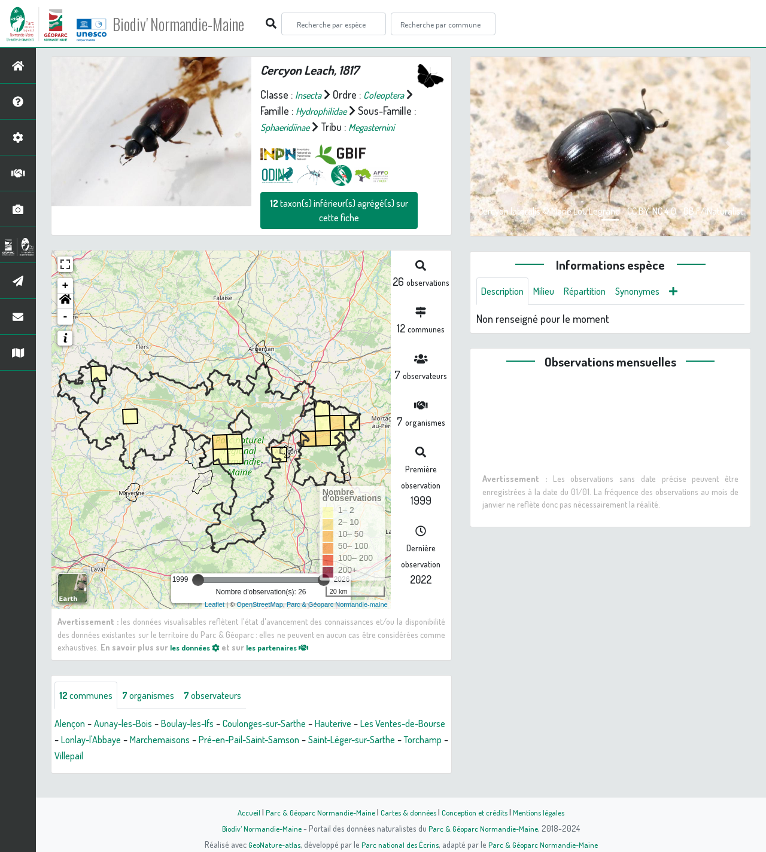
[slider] (198, 596)
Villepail (176, 773)
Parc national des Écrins (399, 844)
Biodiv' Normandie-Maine (196, 24)
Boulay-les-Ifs (202, 740)
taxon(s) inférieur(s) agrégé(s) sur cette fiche (339, 226)
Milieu (551, 291)
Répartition (595, 291)
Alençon (71, 740)
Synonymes (653, 291)
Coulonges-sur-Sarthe (288, 740)
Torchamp (130, 773)
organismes (157, 712)
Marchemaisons (218, 757)
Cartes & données (407, 812)
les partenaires (288, 663)
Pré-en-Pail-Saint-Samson (316, 757)
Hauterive (365, 740)
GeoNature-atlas (270, 844)
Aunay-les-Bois (130, 740)
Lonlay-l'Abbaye (142, 757)
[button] (65, 317)
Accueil (240, 812)
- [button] (65, 333)
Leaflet (214, 620)
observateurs (228, 712)
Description (505, 291)
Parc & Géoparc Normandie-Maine (314, 812)
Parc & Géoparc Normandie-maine (337, 620)
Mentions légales (546, 812)
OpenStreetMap (259, 620)
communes (88, 712)
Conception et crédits (477, 812)
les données (198, 663)
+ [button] (65, 302)
